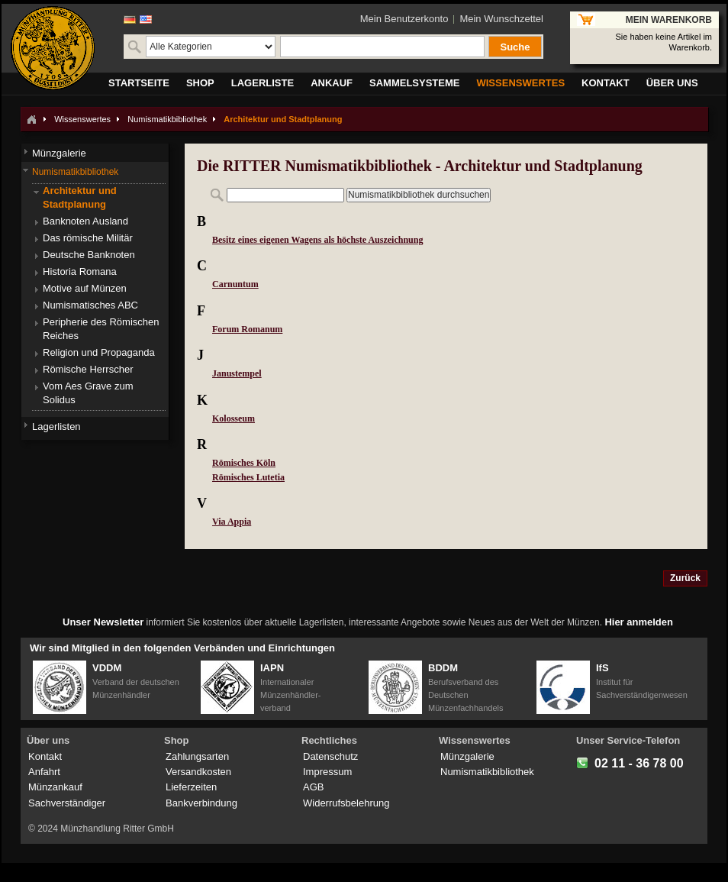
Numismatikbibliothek (167, 119)
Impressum (327, 771)
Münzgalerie (467, 756)
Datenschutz (330, 756)
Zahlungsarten (197, 756)
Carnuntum (235, 284)
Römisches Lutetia (248, 477)
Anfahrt (44, 771)
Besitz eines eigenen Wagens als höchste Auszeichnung (317, 239)
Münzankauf (55, 787)
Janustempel (237, 373)
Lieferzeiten (191, 787)
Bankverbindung (201, 803)
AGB (313, 787)
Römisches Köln (243, 462)
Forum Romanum (247, 329)
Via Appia (231, 521)
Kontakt (45, 756)
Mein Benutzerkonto (404, 18)
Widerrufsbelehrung (346, 803)
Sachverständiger (66, 803)
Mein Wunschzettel (501, 18)
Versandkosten (198, 771)
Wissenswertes (82, 119)
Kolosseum (233, 418)
